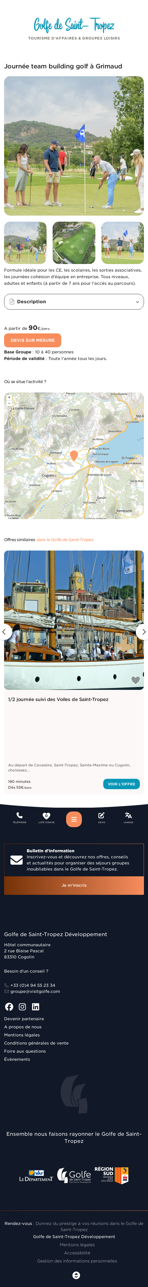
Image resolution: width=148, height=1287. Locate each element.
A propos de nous (22, 1027)
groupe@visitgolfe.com (32, 991)
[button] (74, 301)
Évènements (17, 1059)
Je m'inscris (74, 885)
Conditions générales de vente (36, 1043)
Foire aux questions (25, 1051)
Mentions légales (22, 1035)
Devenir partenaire (24, 1018)
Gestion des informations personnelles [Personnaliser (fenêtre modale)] (77, 1261)
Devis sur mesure (33, 340)
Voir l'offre (121, 784)
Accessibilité (77, 1253)
